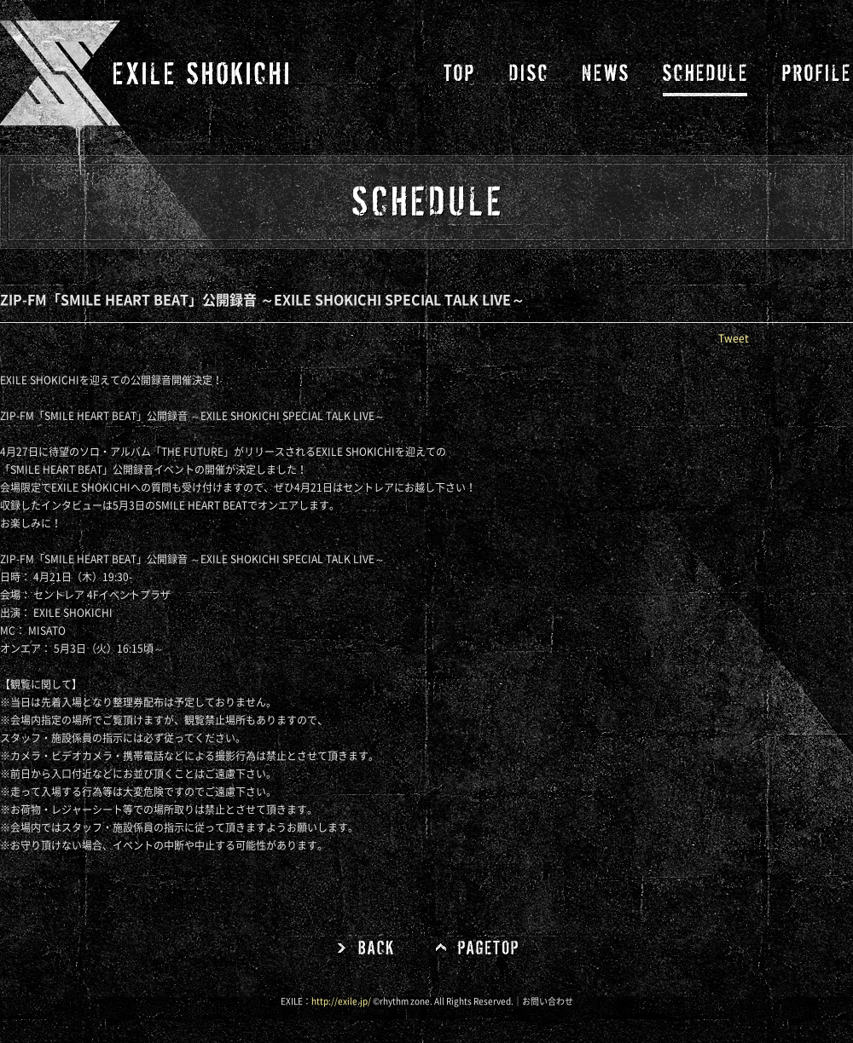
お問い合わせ (547, 1001)
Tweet (733, 338)
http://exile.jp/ (341, 1001)
